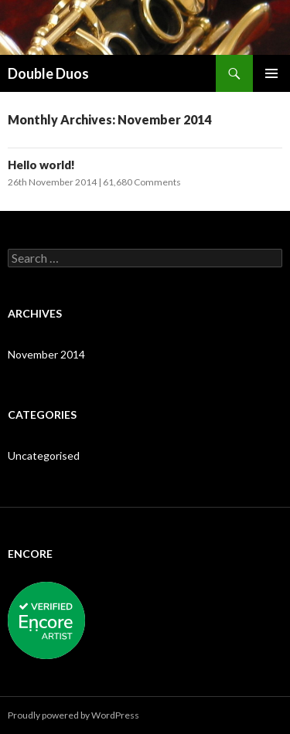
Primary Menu (271, 73)
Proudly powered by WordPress (73, 715)
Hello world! (41, 165)
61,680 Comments (142, 182)
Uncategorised (44, 455)
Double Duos (48, 73)
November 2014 (46, 354)
